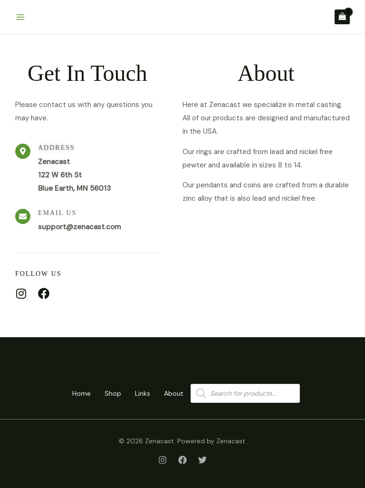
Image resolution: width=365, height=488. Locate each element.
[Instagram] (162, 460)
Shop (112, 393)
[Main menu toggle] (20, 17)
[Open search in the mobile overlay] (248, 393)
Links (143, 393)
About (176, 393)
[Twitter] (202, 460)
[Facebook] (182, 460)
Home (79, 393)
